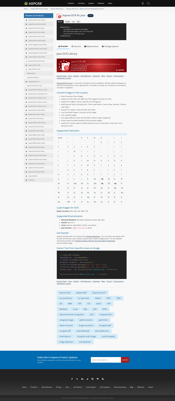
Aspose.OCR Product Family (39, 9)
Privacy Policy (94, 398)
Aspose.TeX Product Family (36, 167)
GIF (60, 303)
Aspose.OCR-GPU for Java (34, 85)
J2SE (95, 309)
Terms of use (103, 398)
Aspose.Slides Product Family (36, 40)
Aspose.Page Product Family (36, 135)
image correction (86, 325)
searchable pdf (83, 331)
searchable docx (102, 331)
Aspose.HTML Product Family (36, 122)
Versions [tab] (76, 46)
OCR (92, 314)
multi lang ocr (65, 336)
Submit (125, 360)
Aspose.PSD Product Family (36, 139)
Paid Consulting (120, 387)
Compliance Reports (33, 77)
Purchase (81, 3)
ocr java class (83, 298)
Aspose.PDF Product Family (36, 28)
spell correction (86, 320)
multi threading (108, 336)
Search (109, 76)
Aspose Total (64, 292)
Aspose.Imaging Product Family (37, 44)
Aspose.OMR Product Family (36, 143)
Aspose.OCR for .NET (34, 65)
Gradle (67, 22)
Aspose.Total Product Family (36, 20)
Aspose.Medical (32, 176)
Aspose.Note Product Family (36, 110)
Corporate (31, 180)
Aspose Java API (99, 292)
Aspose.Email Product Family (36, 36)
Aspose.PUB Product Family (36, 147)
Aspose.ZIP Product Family (36, 131)
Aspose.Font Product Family (36, 163)
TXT (88, 303)
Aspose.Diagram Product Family (37, 53)
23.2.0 (90, 16)
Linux (75, 309)
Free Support (118, 76)
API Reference (86, 76)
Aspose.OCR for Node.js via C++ (37, 98)
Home (26, 9)
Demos (76, 76)
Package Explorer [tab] (110, 46)
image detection (66, 342)
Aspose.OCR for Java (57, 9)
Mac (85, 309)
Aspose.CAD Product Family (36, 114)
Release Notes (31, 73)
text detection (85, 342)
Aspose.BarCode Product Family (37, 49)
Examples (96, 76)
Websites (101, 3)
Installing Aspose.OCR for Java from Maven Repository (95, 241)
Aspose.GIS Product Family (36, 126)
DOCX (98, 303)
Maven (60, 22)
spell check (103, 320)
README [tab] (63, 46)
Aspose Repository (93, 236)
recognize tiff (65, 331)
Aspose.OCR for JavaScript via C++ (38, 94)
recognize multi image (86, 336)
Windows (63, 309)
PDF (108, 303)
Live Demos (77, 387)
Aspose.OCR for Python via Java (37, 102)
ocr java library (65, 298)
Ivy (73, 22)
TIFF (79, 303)
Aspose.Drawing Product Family (37, 159)
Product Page (62, 76)
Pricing (58, 387)
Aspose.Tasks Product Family (36, 57)
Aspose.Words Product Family (37, 24)
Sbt (78, 22)
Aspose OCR (81, 292)
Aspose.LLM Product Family (36, 172)
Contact (111, 398)
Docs (70, 76)
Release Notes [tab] (91, 46)
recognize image (66, 320)
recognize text (105, 314)
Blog (103, 76)
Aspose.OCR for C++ (34, 81)
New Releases (47, 387)
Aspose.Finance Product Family (37, 155)
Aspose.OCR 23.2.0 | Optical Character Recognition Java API (84, 9)
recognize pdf (105, 325)
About (110, 3)
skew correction (66, 325)
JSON (105, 309)
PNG (119, 298)
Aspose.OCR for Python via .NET (37, 90)
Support (91, 3)
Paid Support (105, 387)
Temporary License (64, 78)
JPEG (109, 298)
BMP (70, 303)
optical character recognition (71, 314)
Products (71, 3)
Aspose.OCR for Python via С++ (37, 106)
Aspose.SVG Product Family (36, 151)
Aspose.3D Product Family (36, 118)
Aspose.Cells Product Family (36, 32)
